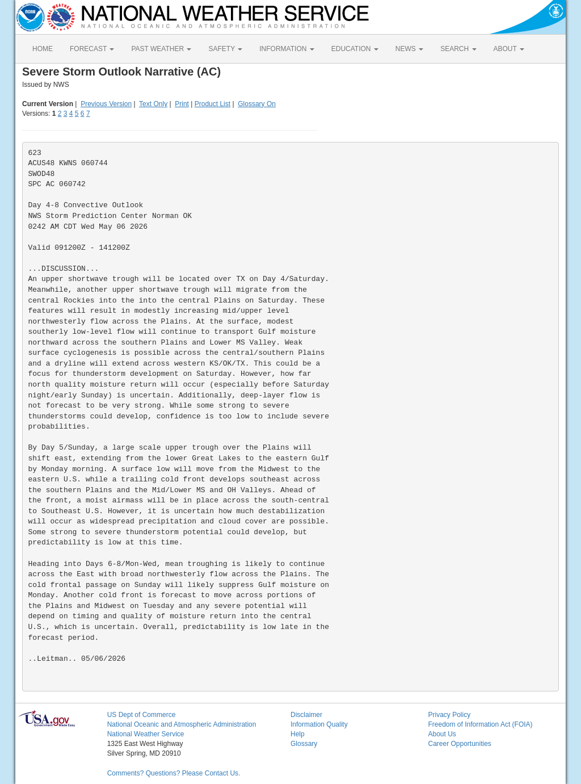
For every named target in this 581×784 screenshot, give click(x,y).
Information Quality (319, 724)
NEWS (409, 49)
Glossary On (257, 104)
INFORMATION (286, 49)
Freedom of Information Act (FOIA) (480, 724)
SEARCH (458, 49)
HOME (42, 49)
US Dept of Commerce (141, 715)
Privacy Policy (449, 715)
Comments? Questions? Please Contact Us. (174, 773)
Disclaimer (306, 715)
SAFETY (225, 49)
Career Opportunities (459, 744)
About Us (442, 734)
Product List (212, 104)
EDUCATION (354, 49)
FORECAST (92, 49)
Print (182, 104)
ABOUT (509, 49)
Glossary (303, 744)
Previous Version (106, 104)
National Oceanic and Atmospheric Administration (181, 724)
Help (297, 734)
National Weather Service (145, 734)
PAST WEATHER (161, 49)
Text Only (153, 104)
